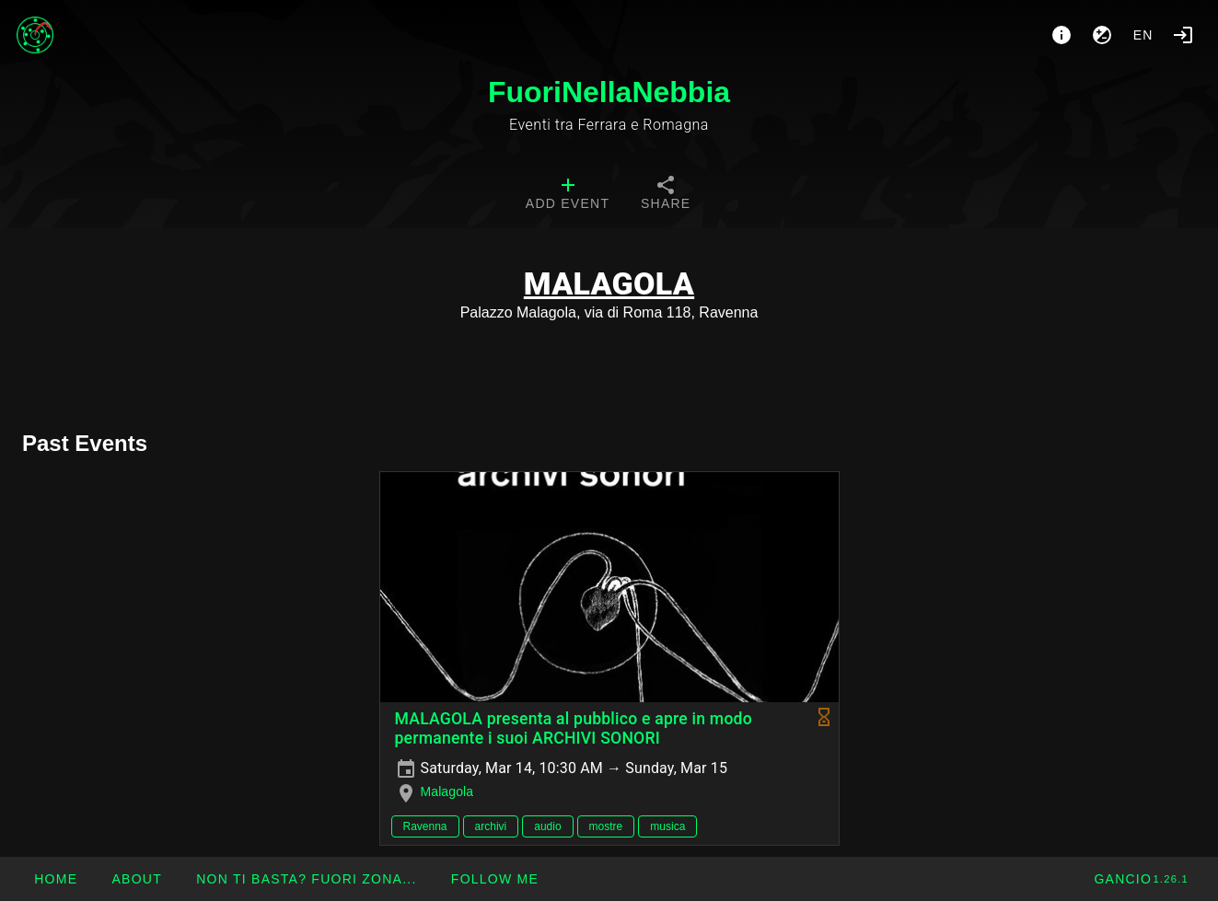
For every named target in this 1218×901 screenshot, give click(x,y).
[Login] (1183, 35)
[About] (1061, 35)
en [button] (1143, 35)
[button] (306, 878)
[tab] (567, 195)
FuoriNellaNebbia (609, 92)
